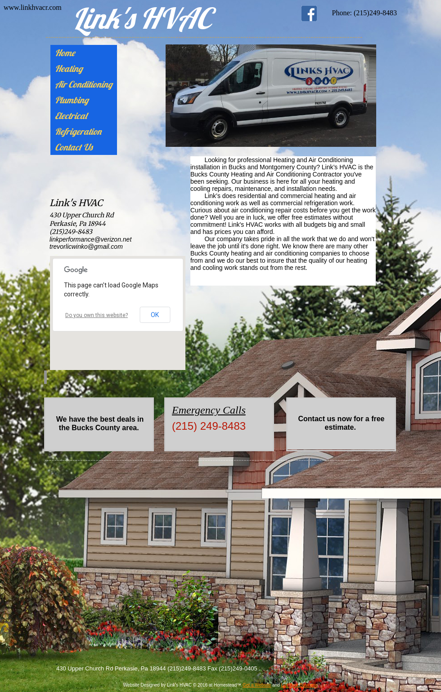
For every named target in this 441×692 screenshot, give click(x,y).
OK (155, 314)
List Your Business (299, 685)
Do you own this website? (96, 315)
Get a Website (257, 685)
